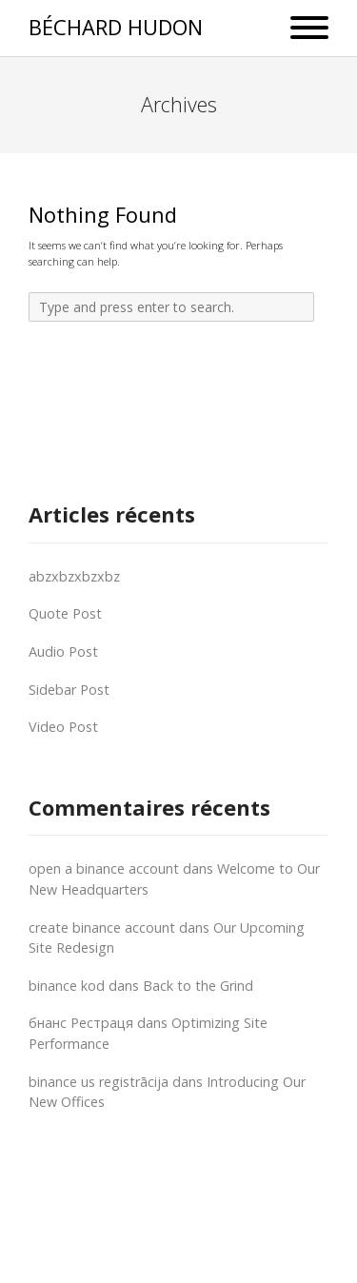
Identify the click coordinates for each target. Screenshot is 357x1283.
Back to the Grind (198, 986)
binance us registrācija (99, 1082)
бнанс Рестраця (81, 1023)
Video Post (63, 727)
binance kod (67, 986)
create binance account (102, 927)
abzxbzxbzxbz (74, 576)
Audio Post (63, 651)
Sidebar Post (69, 690)
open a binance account (104, 868)
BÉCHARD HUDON (116, 27)
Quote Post (65, 613)
